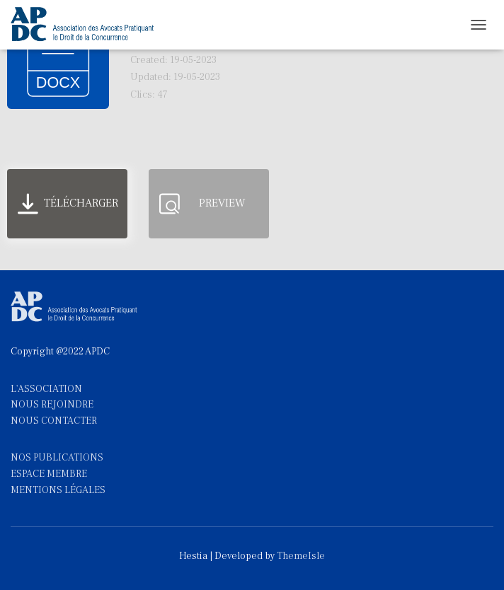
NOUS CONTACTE (51, 421)
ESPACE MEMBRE (49, 474)
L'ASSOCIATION (46, 389)
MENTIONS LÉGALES (58, 490)
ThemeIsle (301, 556)
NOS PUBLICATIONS (57, 457)
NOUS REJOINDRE (52, 404)
